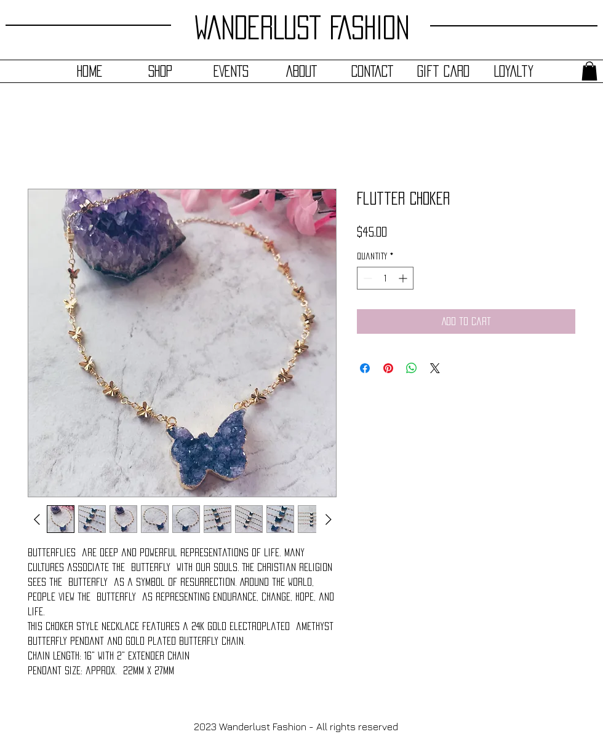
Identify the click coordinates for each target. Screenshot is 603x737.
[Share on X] (435, 368)
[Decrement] (366, 278)
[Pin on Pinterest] (388, 368)
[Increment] (404, 278)
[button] (589, 71)
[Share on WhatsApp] (411, 368)
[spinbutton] (385, 278)
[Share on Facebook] (364, 368)
